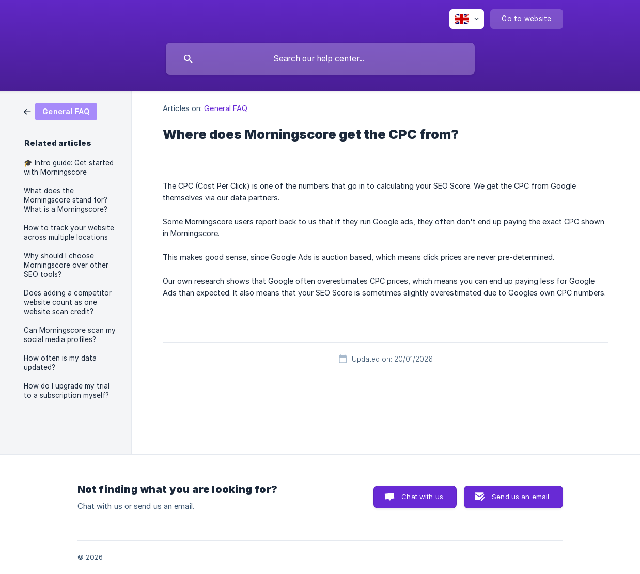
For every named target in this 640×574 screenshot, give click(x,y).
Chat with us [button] (422, 496)
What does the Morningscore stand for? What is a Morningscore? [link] (65, 200)
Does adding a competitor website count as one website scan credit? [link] (68, 302)
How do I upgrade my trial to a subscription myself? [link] (67, 390)
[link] (60, 111)
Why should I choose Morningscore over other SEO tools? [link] (66, 265)
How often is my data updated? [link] (60, 362)
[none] (466, 19)
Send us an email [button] (520, 496)
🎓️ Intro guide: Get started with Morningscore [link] (69, 167)
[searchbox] (320, 59)
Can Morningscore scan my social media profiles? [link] (70, 335)
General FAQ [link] (225, 108)
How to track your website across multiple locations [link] (69, 232)
